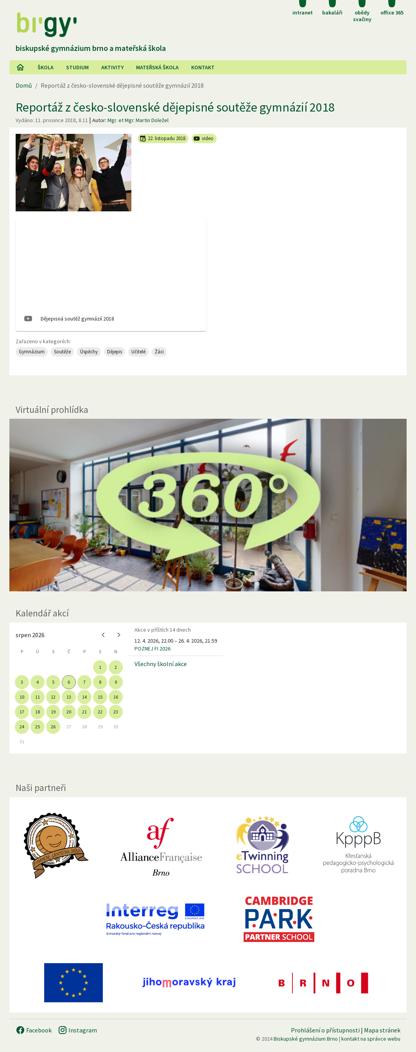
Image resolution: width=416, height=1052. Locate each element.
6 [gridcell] (69, 682)
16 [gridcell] (115, 697)
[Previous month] (103, 635)
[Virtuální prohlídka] (208, 505)
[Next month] (119, 635)
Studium (77, 67)
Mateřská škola (157, 67)
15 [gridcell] (100, 697)
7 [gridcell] (84, 682)
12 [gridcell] (53, 697)
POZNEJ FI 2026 (152, 648)
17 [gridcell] (22, 712)
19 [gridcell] (53, 712)
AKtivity (112, 67)
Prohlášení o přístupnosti (325, 1030)
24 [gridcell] (22, 727)
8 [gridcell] (100, 682)
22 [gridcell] (100, 712)
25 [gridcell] (37, 727)
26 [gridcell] (53, 727)
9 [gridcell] (116, 682)
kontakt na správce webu (370, 1038)
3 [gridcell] (22, 682)
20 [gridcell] (68, 712)
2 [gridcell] (116, 667)
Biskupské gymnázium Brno (306, 1038)
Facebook (34, 1030)
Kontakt (203, 67)
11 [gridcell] (37, 697)
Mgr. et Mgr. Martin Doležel (138, 120)
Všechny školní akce (160, 664)
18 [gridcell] (37, 712)
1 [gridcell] (100, 667)
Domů (24, 85)
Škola (46, 67)
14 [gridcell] (84, 697)
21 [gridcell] (84, 712)
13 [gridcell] (68, 697)
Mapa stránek (382, 1030)
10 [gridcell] (22, 697)
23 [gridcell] (115, 712)
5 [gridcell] (53, 682)
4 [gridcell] (37, 682)
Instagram (77, 1030)
